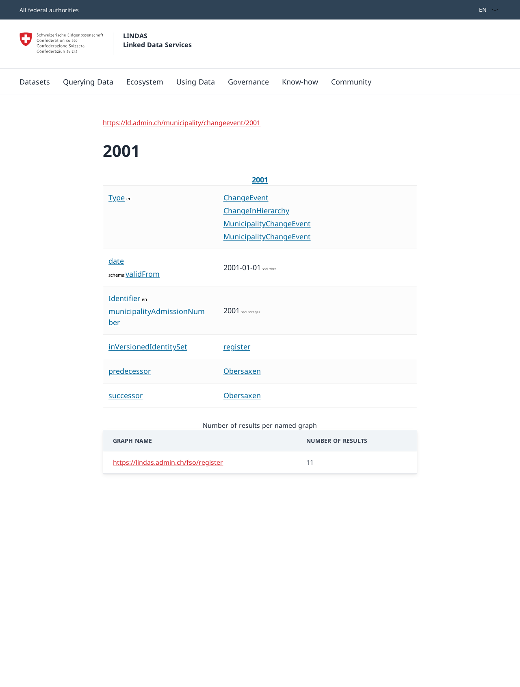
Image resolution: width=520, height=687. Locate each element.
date (116, 261)
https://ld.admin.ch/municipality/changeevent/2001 (181, 122)
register (236, 346)
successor (125, 395)
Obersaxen (242, 371)
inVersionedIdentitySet (147, 346)
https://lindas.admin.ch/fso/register (168, 462)
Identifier (124, 298)
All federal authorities (49, 10)
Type (116, 197)
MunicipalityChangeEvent (267, 223)
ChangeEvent (246, 197)
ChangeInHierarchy (256, 210)
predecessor (129, 371)
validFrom (143, 274)
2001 (260, 179)
